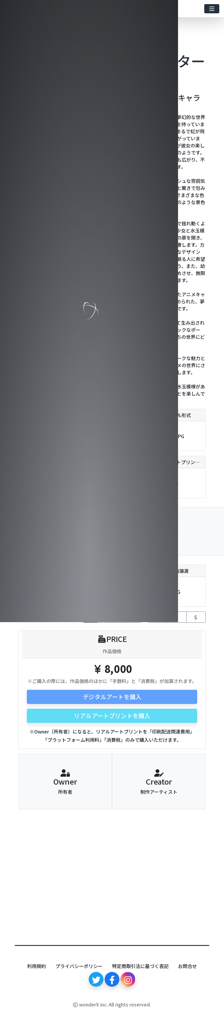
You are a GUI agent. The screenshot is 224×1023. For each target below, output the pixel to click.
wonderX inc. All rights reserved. (112, 1004)
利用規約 (36, 966)
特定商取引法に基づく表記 (140, 966)
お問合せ (187, 966)
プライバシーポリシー (79, 966)
